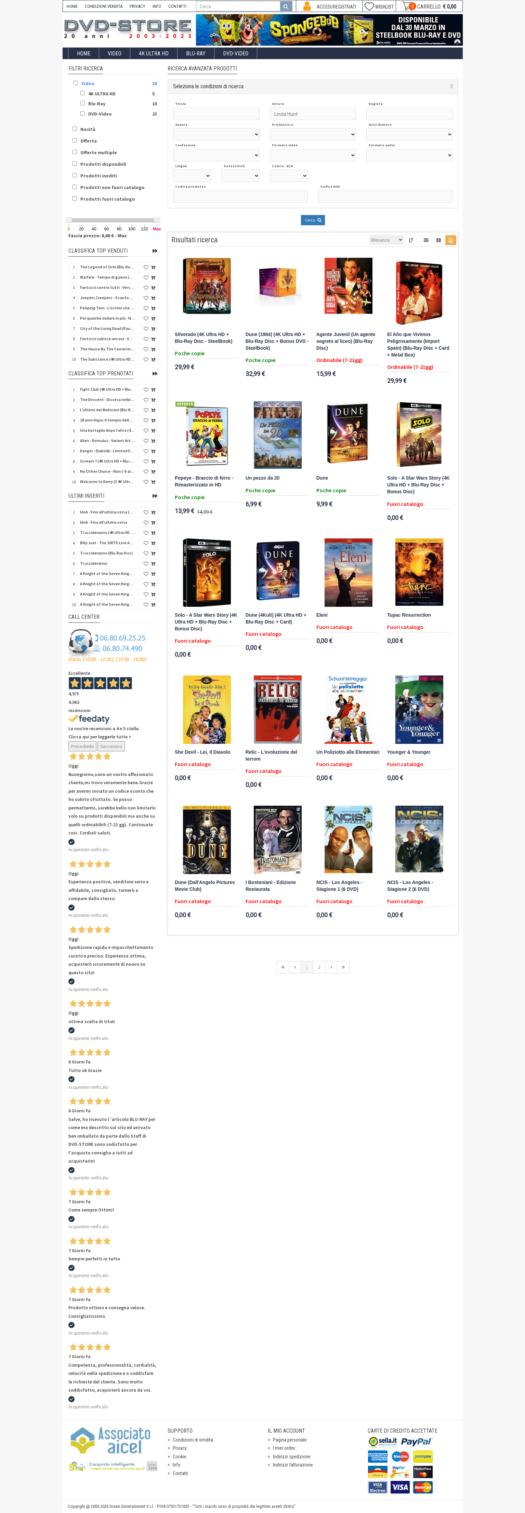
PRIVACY (137, 6)
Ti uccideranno (93, 563)
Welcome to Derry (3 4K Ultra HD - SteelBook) (107, 481)
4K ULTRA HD (154, 53)
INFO (157, 6)
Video (114, 53)
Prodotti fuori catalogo (107, 199)
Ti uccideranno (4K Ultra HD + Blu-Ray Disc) (107, 532)
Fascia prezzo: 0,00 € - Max (97, 235)
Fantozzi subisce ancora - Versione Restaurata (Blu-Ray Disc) (107, 338)
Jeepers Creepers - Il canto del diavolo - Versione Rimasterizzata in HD (107, 297)
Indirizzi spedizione (292, 1456)
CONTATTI (177, 6)
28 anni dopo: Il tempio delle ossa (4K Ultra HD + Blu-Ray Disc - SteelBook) (107, 420)
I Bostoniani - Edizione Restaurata (271, 886)
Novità (87, 129)
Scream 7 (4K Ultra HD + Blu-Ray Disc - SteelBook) (107, 461)
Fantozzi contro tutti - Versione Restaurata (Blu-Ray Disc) (107, 287)
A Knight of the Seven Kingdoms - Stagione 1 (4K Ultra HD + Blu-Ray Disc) (107, 594)
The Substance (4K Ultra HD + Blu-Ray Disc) (107, 359)
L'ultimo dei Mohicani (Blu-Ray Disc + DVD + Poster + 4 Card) (107, 409)
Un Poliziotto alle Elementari (347, 752)
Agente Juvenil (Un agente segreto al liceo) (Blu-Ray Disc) (345, 341)
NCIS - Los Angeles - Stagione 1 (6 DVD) (339, 886)
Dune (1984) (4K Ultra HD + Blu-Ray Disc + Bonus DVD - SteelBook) (277, 341)
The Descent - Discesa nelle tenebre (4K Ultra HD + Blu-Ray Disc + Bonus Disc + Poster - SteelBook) (107, 399)
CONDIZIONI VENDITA (103, 6)
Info (177, 1465)
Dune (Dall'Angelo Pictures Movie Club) (205, 886)
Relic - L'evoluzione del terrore (271, 756)
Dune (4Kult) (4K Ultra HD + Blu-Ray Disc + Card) (276, 619)
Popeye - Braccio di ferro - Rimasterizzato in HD (204, 481)
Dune (322, 478)
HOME (72, 6)
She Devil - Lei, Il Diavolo (202, 752)
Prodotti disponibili (103, 164)
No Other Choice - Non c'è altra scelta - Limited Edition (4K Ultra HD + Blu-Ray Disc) (107, 471)
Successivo (111, 746)
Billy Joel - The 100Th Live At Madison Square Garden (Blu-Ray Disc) (107, 542)
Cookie (179, 1456)
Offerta (88, 141)
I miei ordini (284, 1448)
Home (83, 53)
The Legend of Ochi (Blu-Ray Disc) (107, 266)
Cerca (313, 220)
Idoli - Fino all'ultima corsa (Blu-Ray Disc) (107, 511)
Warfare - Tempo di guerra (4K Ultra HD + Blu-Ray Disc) (107, 277)
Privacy (180, 1448)
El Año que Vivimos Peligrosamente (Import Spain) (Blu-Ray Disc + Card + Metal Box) (418, 345)
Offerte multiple (98, 152)
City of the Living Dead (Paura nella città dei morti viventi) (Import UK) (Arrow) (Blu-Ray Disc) (107, 328)
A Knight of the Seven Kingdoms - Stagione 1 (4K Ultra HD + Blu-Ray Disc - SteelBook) (107, 604)
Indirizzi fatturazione (293, 1465)
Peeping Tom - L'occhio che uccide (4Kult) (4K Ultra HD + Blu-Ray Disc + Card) (107, 307)
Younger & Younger (409, 752)
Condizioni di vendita (193, 1440)
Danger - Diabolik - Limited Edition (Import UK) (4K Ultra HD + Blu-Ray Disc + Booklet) (107, 450)
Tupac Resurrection (409, 615)
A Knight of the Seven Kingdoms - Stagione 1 (107, 573)
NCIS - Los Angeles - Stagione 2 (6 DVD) (410, 886)
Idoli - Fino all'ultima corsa (103, 522)
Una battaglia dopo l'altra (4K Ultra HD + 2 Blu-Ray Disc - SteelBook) (107, 430)
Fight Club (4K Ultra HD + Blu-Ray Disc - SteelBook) (107, 389)
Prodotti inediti (98, 176)
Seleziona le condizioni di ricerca (208, 86)
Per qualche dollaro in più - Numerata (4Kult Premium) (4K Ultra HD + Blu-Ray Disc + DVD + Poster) (107, 318)
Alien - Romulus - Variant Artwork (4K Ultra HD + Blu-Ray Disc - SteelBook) (107, 440)
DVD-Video (235, 53)
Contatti (180, 1473)
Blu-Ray (196, 53)
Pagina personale (290, 1440)
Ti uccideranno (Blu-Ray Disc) (106, 552)
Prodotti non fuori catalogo (112, 187)
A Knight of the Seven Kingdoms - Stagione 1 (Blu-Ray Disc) (107, 583)
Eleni (322, 615)
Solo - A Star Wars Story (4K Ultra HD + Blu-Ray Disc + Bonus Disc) (418, 485)
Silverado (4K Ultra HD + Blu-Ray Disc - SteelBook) (203, 338)
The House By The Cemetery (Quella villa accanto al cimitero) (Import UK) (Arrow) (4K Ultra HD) (107, 348)
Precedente (82, 746)
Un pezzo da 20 (262, 478)
